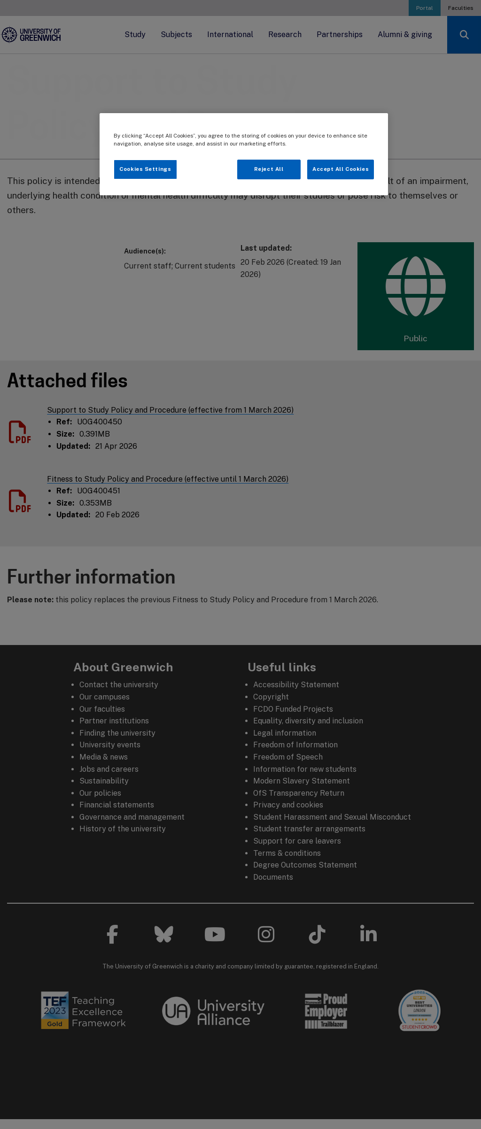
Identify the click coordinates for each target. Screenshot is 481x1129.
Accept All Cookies (340, 169)
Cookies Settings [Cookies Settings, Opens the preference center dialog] (145, 169)
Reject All (269, 169)
